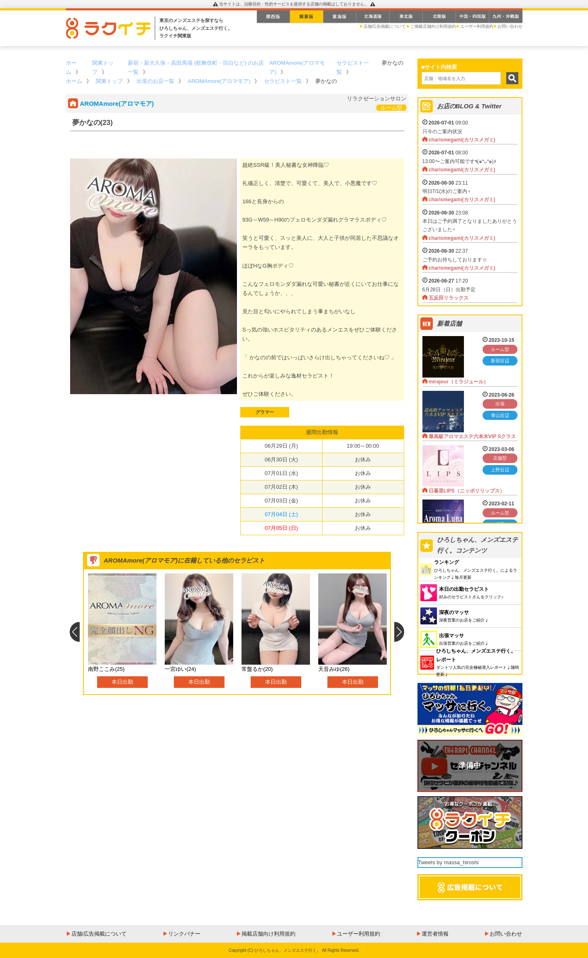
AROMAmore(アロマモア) (219, 81)
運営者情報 (435, 934)
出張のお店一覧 (155, 81)
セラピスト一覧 (283, 81)
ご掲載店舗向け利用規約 (433, 26)
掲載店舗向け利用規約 (268, 934)
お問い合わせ (510, 26)
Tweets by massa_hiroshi (448, 862)
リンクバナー (184, 934)
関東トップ (109, 81)
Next (399, 632)
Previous (74, 632)
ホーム (74, 81)
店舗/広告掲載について (385, 26)
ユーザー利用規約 (476, 26)
